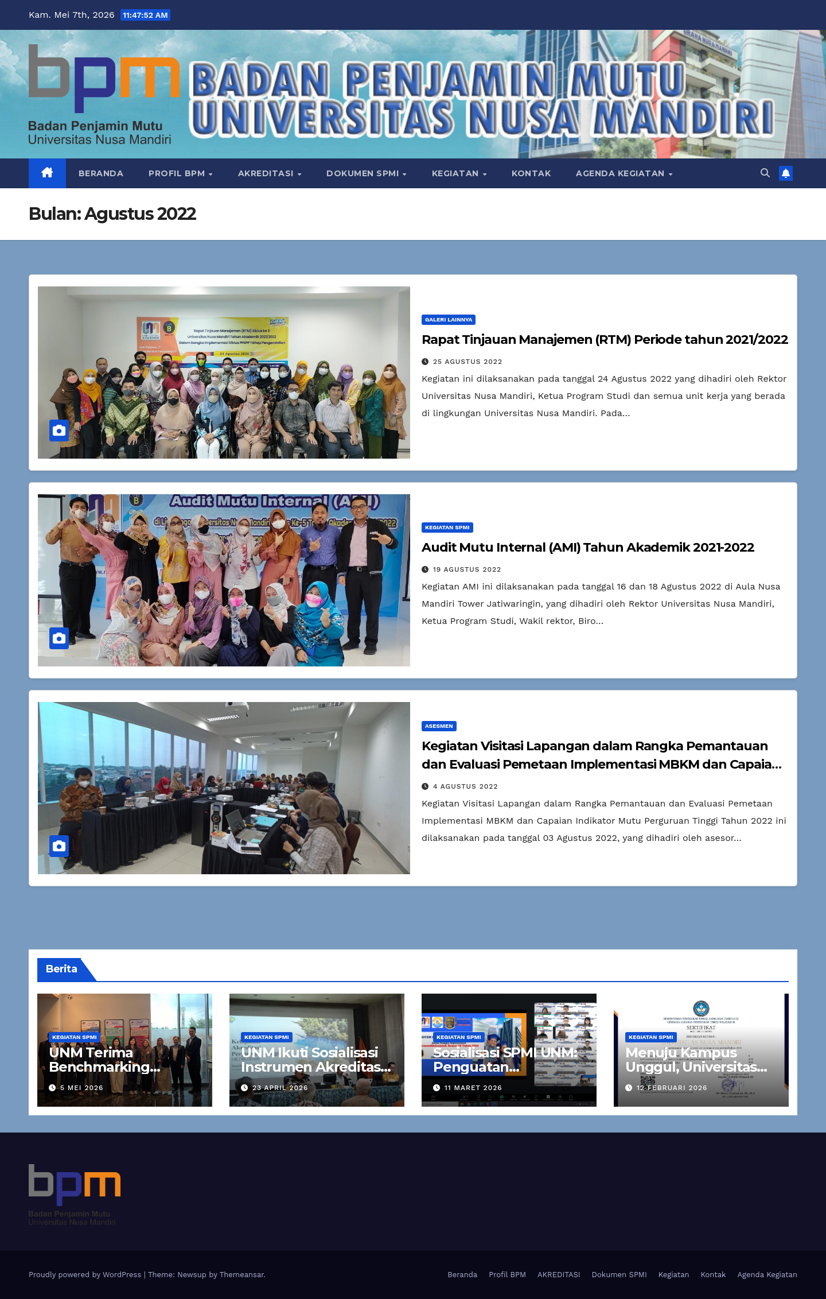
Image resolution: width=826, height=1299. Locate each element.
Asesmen (439, 726)
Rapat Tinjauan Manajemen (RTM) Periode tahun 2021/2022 (605, 339)
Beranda (101, 173)
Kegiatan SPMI (447, 527)
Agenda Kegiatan (621, 173)
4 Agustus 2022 (465, 786)
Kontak (531, 173)
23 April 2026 (280, 1088)
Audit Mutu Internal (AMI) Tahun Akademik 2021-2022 (588, 547)
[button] (765, 173)
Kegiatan (457, 173)
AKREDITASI (267, 173)
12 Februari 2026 (672, 1088)
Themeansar (242, 1274)
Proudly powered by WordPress (86, 1274)
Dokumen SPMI (364, 173)
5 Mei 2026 (81, 1088)
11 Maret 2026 (473, 1088)
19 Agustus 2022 (467, 569)
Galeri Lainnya (448, 319)
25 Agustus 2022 (467, 362)
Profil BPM (178, 173)
